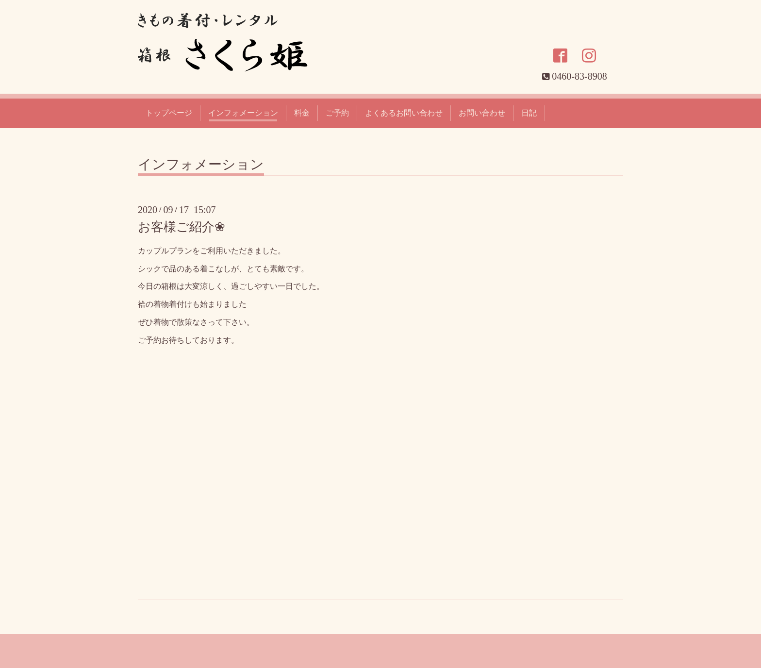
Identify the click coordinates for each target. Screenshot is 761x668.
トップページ (169, 113)
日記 (529, 113)
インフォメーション (243, 113)
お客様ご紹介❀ (181, 227)
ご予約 (337, 113)
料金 (302, 113)
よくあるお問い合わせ (404, 113)
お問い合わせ (482, 113)
